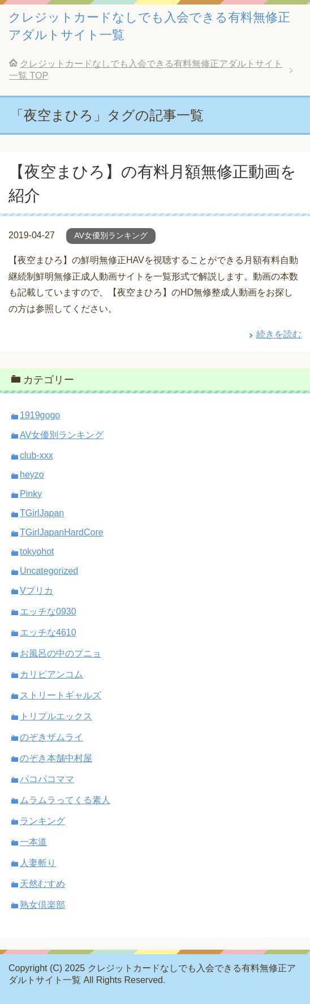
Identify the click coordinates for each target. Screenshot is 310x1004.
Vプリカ (36, 590)
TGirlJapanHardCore (62, 532)
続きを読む (279, 334)
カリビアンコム (51, 674)
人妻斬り (38, 863)
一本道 (33, 842)
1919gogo (40, 415)
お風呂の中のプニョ (60, 653)
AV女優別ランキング (111, 235)
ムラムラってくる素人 (65, 800)
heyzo (32, 474)
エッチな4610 (48, 632)
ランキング (42, 821)
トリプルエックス (56, 716)
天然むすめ (42, 884)
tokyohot (37, 551)
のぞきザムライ (51, 737)
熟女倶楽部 (42, 904)
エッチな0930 (48, 611)
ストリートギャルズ (60, 695)
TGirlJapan (42, 513)
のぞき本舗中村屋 (56, 758)
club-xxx (36, 455)
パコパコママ (47, 779)
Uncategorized (49, 571)
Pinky (31, 494)
